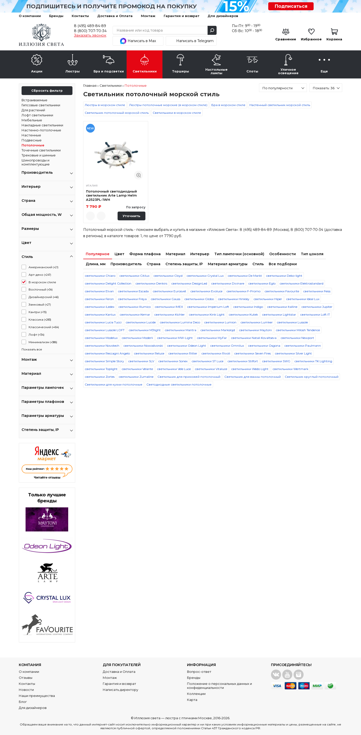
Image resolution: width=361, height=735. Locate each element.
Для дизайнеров (223, 16)
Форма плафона (145, 254)
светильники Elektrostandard (301, 283)
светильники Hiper (267, 299)
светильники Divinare (227, 283)
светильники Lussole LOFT (105, 330)
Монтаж (148, 16)
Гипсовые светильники (41, 105)
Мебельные (32, 120)
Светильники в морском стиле (177, 113)
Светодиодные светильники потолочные (179, 384)
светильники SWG (276, 361)
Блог (23, 702)
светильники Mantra (180, 330)
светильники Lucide (141, 322)
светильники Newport (297, 338)
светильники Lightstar (279, 314)
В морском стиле (42, 282)
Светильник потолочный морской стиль (117, 113)
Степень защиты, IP (184, 264)
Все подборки (283, 264)
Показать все (32, 349)
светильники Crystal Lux (205, 276)
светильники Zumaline (136, 377)
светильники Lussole (292, 322)
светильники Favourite (281, 291)
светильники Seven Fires (252, 353)
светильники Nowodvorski (143, 345)
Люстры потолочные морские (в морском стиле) (168, 105)
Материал (175, 254)
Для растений (33, 110)
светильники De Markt (245, 276)
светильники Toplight (101, 369)
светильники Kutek (243, 314)
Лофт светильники (37, 115)
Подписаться (291, 6)
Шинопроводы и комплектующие (36, 162)
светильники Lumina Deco (180, 322)
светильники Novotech (102, 345)
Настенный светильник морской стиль (279, 105)
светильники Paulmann (302, 345)
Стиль (258, 264)
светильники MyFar (212, 338)
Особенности (282, 254)
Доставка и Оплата (115, 16)
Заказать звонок (90, 35)
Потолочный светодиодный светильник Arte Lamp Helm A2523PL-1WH (111, 195)
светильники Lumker (256, 322)
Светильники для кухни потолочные (113, 384)
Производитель (126, 264)
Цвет (119, 254)
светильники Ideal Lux (302, 299)
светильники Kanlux (100, 314)
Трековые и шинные (39, 155)
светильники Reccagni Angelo (107, 353)
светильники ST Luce (207, 361)
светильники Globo (199, 299)
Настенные (31, 135)
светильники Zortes (100, 377)
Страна (153, 264)
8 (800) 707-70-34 (90, 31)
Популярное (98, 254)
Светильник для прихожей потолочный (188, 377)
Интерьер (199, 254)
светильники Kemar (135, 314)
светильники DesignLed (189, 283)
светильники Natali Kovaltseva (254, 338)
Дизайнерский (44, 297)
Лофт (36, 334)
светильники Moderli (137, 338)
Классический (44, 327)
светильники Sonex (173, 361)
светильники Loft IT (315, 314)
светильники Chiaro (100, 276)
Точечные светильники (41, 150)
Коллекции (196, 694)
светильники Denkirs (151, 283)
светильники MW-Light (175, 338)
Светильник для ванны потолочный (252, 377)
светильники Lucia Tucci (103, 322)
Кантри (38, 312)
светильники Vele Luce (174, 369)
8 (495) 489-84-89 (90, 26)
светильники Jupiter (316, 307)
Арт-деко (40, 275)
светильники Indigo (248, 307)
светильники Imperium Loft (208, 307)
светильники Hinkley (233, 299)
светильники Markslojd (217, 330)
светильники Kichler (169, 314)
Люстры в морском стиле (105, 105)
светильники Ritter (182, 353)
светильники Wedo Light (249, 369)
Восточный (41, 289)
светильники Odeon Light (186, 345)
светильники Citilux (134, 276)
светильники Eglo (262, 283)
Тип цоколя (312, 254)
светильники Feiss (316, 291)
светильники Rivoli (215, 353)
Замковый (40, 304)
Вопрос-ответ (199, 672)
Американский (43, 267)
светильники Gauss (165, 299)
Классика (40, 319)
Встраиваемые (34, 100)
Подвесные (32, 140)
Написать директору (120, 690)
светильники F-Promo (243, 291)
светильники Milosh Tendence (298, 330)
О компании (30, 16)
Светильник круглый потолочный (311, 377)
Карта (192, 700)
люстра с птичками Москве (188, 718)
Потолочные (33, 145)
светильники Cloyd (168, 276)
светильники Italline (282, 307)
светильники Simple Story (104, 361)
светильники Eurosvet (169, 291)
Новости (26, 690)
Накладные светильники (42, 125)
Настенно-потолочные (41, 130)
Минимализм (43, 342)
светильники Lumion (220, 322)
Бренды (56, 16)
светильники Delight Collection (108, 283)
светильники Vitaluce (211, 369)
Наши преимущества (37, 696)
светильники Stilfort (242, 361)
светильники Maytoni (255, 330)
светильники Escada (133, 291)
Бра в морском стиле (228, 105)
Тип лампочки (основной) (239, 254)
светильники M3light (145, 330)
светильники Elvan (99, 291)
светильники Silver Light (293, 353)
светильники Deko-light (284, 276)
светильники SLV (141, 361)
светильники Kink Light (207, 314)
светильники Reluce (149, 353)
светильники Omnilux (227, 345)
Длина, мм (96, 264)
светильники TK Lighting (313, 361)
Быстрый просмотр (138, 175)
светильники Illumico (134, 307)
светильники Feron (99, 299)
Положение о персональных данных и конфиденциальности (219, 686)
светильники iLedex (99, 307)
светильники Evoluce (206, 291)
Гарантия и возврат (181, 16)
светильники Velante (137, 369)
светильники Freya (132, 299)
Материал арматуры (227, 264)
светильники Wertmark (290, 369)
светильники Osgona (264, 345)
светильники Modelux (101, 338)
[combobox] (283, 87)
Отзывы (25, 678)
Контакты (80, 16)
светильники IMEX (169, 307)
